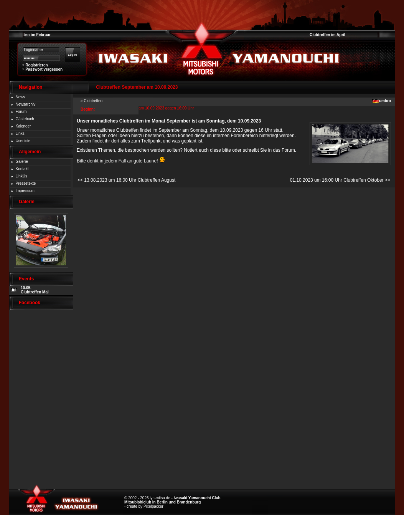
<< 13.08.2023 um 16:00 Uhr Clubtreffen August (126, 180)
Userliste (23, 141)
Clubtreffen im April (327, 35)
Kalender (23, 126)
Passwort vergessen (44, 69)
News (20, 97)
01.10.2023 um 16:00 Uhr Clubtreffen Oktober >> (340, 180)
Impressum (25, 191)
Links (20, 133)
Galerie (22, 161)
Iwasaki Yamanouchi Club (197, 498)
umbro (385, 101)
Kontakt (22, 169)
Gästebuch (25, 119)
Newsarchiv (26, 104)
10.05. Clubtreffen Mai (35, 290)
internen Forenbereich (235, 135)
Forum (21, 111)
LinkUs (22, 176)
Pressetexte (26, 183)
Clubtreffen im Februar (30, 35)
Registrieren (36, 65)
